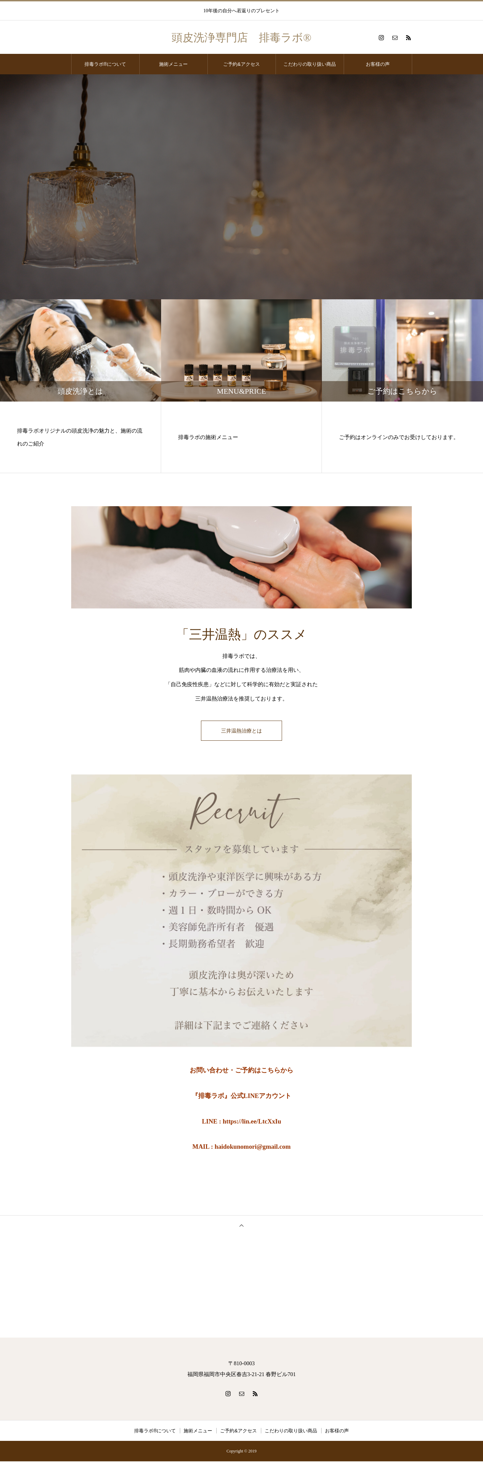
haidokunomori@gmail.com (253, 1147)
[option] (241, 186)
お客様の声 (378, 64)
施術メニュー (173, 64)
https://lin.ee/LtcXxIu (252, 1121)
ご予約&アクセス (241, 64)
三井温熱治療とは (241, 731)
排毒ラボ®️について (105, 64)
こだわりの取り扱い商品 (309, 64)
